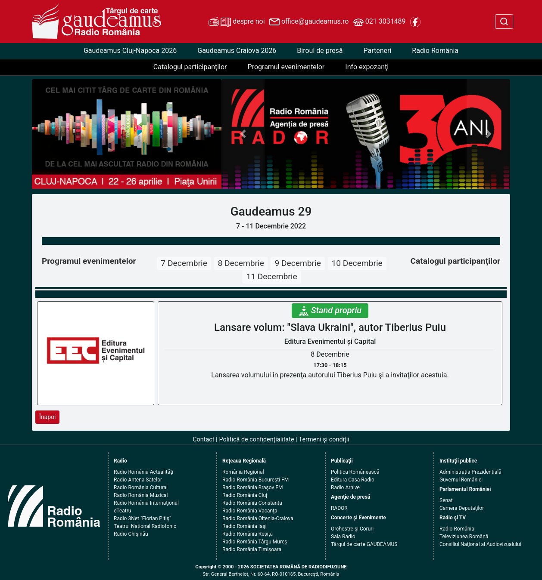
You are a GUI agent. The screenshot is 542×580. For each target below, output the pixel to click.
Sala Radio (343, 537)
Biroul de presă (320, 50)
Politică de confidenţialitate (256, 439)
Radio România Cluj (244, 495)
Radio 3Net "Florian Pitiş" (142, 518)
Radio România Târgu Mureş (254, 542)
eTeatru (122, 511)
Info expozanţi (367, 67)
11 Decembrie (271, 276)
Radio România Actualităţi (143, 472)
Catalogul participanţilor (190, 67)
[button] (243, 134)
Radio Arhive (345, 487)
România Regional (243, 472)
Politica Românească (355, 472)
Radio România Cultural (141, 487)
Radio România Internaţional (146, 503)
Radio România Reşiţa (247, 534)
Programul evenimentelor (286, 67)
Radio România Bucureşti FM (255, 480)
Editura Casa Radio (352, 480)
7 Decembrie (184, 263)
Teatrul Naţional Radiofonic (145, 526)
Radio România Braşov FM (252, 487)
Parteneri (377, 50)
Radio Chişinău (131, 534)
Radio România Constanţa (252, 503)
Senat (446, 500)
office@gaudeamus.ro (309, 22)
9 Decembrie (297, 263)
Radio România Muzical (141, 495)
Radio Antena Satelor (138, 480)
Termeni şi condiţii (324, 439)
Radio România (435, 50)
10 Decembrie (357, 263)
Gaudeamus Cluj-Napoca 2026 (130, 50)
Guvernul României (461, 480)
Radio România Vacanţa (249, 511)
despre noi (237, 22)
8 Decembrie (241, 263)
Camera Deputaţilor (461, 508)
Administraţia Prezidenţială (470, 472)
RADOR (339, 508)
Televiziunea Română (463, 537)
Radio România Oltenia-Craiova (257, 518)
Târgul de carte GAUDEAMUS (364, 544)
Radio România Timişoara (251, 549)
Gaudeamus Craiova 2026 (236, 50)
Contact (203, 439)
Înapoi (47, 416)
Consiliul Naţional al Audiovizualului (480, 544)
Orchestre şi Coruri (352, 529)
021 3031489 (379, 22)
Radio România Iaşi (244, 526)
